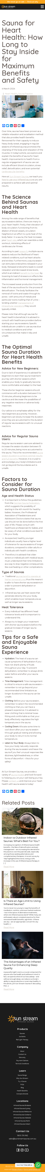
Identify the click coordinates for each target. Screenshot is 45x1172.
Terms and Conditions (32, 1169)
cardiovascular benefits (13, 171)
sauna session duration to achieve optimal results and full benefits (22, 456)
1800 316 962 (22, 1135)
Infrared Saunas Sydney (22, 1108)
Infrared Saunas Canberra (22, 1115)
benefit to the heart (30, 273)
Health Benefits (22, 1091)
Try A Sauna (22, 1081)
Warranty (22, 1057)
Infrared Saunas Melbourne (22, 1111)
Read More (9, 867)
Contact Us (22, 1054)
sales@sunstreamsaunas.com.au (22, 1139)
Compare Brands (22, 1094)
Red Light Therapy (22, 1040)
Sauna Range (22, 1075)
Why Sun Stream (22, 1078)
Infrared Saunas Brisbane (22, 1105)
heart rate (11, 240)
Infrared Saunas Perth (22, 1121)
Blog (22, 1087)
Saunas (22, 1033)
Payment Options (22, 1060)
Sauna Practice (25, 94)
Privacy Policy (17, 1169)
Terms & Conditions (22, 1064)
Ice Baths (22, 1036)
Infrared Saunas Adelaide (22, 1118)
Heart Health (11, 94)
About (22, 1051)
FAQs (22, 1084)
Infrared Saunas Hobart (22, 1124)
